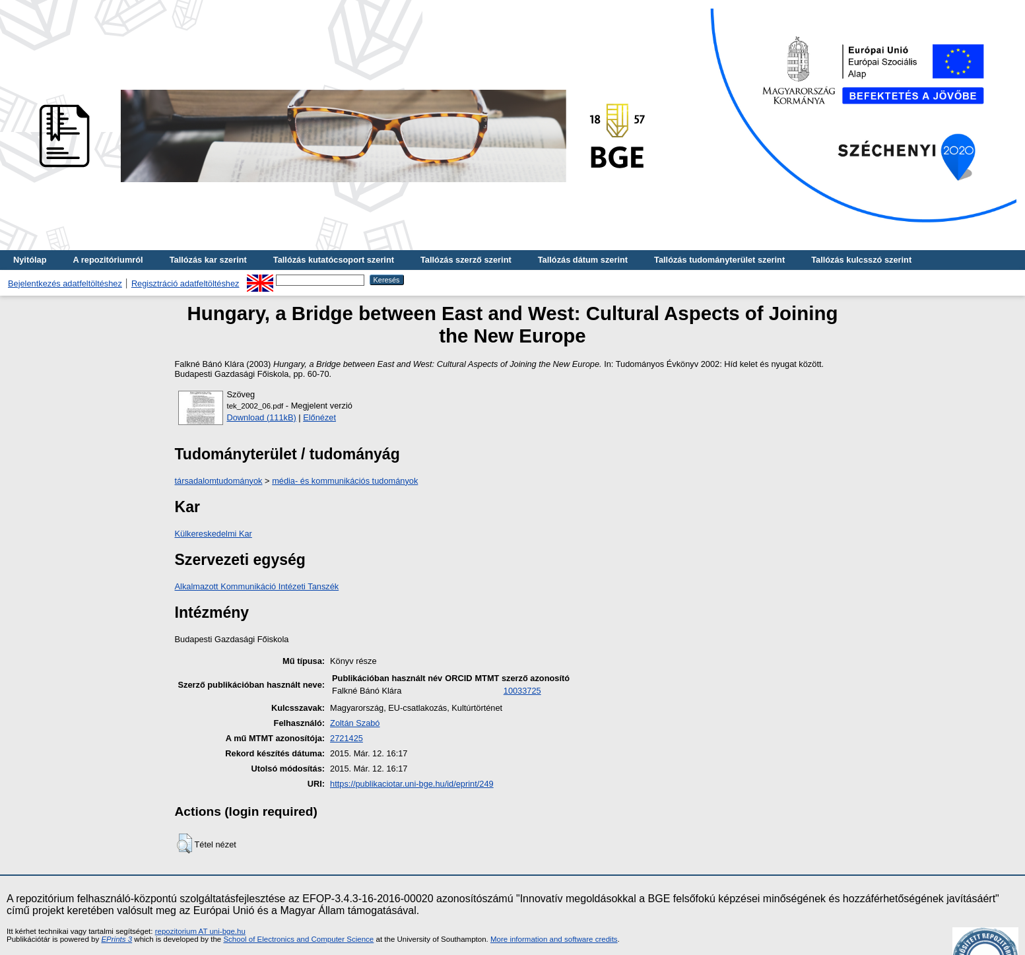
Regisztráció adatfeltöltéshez (185, 283)
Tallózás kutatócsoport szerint (333, 260)
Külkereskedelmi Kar (213, 534)
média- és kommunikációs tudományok (345, 481)
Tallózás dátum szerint (583, 260)
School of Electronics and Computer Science (298, 939)
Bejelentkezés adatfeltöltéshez (65, 283)
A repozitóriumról (108, 260)
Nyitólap (29, 260)
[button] (184, 843)
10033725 (522, 691)
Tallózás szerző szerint (466, 260)
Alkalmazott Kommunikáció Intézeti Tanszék (257, 586)
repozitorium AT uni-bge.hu (200, 931)
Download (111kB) (261, 417)
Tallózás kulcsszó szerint (861, 260)
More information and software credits (554, 939)
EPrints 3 (116, 939)
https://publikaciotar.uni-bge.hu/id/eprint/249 (412, 784)
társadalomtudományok (219, 481)
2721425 (346, 738)
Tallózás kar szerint (208, 260)
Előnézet (319, 417)
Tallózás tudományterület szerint (719, 260)
